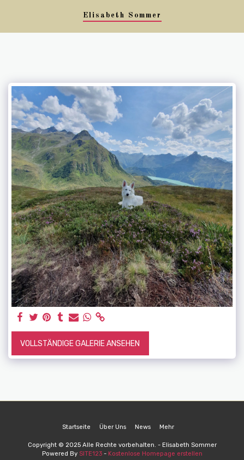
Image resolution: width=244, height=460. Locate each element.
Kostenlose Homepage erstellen (155, 453)
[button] (12, 15)
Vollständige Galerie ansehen (80, 343)
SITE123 (90, 453)
